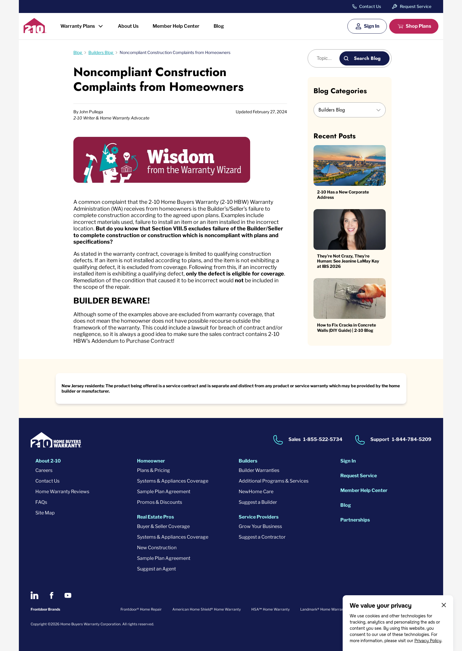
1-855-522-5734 (322, 439)
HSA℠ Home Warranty (270, 609)
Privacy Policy (427, 640)
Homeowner (151, 461)
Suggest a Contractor (262, 537)
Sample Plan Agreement (163, 491)
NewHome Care (256, 491)
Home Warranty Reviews (62, 491)
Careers (43, 470)
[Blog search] (327, 58)
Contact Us (370, 6)
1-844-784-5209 (411, 439)
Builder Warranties (259, 470)
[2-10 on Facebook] (51, 595)
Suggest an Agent (156, 569)
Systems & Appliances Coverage (172, 481)
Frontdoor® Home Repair (141, 609)
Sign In (372, 26)
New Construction (156, 547)
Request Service (415, 6)
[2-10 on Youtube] (68, 595)
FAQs (41, 502)
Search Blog (367, 58)
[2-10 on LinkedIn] (34, 595)
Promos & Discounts (159, 502)
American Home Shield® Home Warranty (206, 609)
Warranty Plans (77, 26)
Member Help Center (176, 26)
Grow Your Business (260, 526)
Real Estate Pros (155, 517)
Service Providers (258, 517)
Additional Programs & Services (273, 481)
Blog (219, 26)
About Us (128, 26)
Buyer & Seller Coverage (163, 526)
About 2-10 (48, 461)
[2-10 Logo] (35, 31)
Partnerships (355, 520)
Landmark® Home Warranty (323, 609)
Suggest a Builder (258, 502)
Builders (248, 461)
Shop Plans (418, 26)
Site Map (45, 513)
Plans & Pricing (153, 470)
